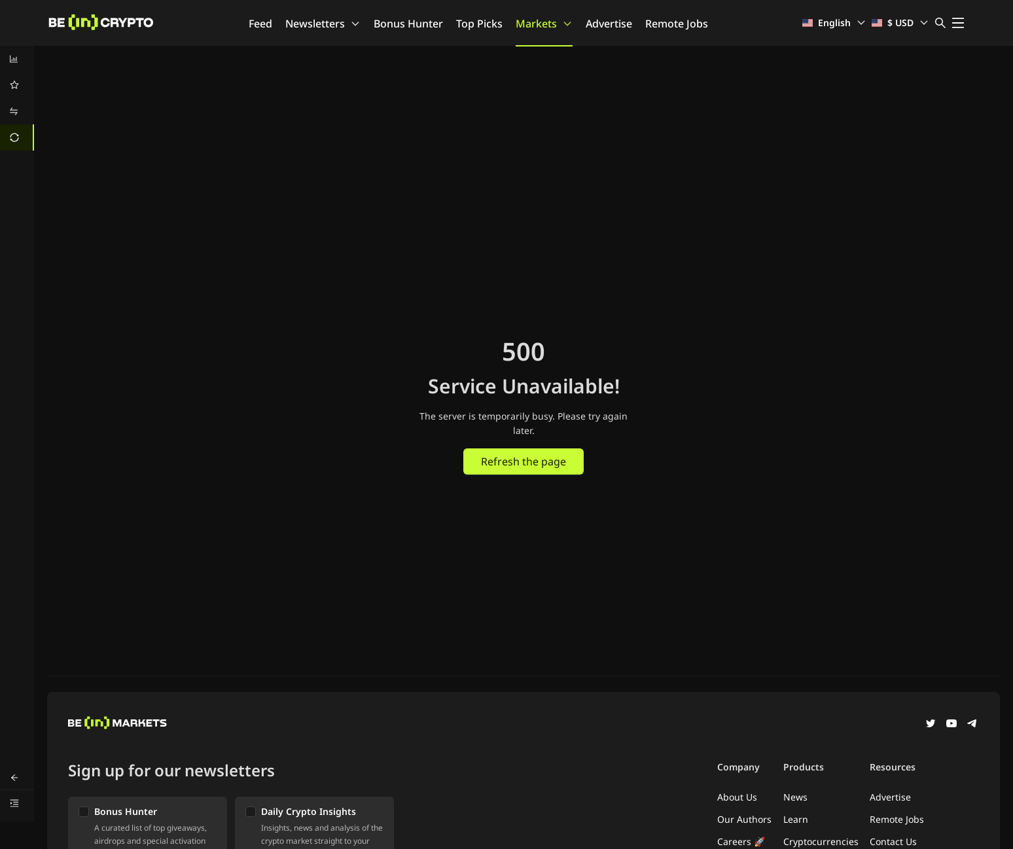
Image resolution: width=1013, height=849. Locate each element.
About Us (737, 797)
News (795, 797)
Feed (260, 23)
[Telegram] (972, 724)
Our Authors (744, 819)
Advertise (609, 23)
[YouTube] (951, 724)
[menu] (17, 98)
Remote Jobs (676, 23)
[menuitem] (17, 59)
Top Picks (479, 23)
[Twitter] (930, 724)
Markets (544, 23)
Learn (795, 819)
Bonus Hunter (408, 23)
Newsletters (323, 23)
